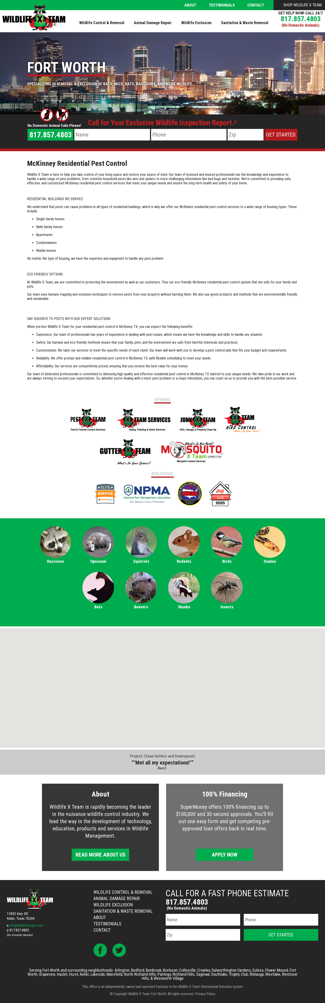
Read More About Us (100, 855)
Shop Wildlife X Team (302, 4)
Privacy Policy (205, 994)
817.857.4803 (301, 18)
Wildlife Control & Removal (123, 892)
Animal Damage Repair (116, 898)
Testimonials (222, 5)
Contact (255, 5)
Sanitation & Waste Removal (123, 911)
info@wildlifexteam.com (26, 925)
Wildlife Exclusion (113, 905)
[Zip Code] (246, 135)
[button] (162, 684)
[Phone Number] (189, 135)
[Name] (112, 135)
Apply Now (224, 855)
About (190, 5)
